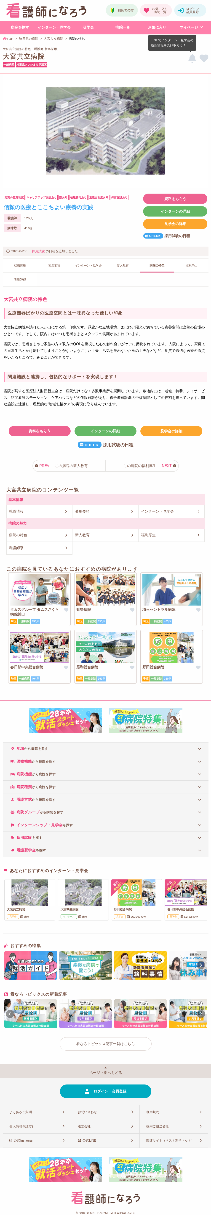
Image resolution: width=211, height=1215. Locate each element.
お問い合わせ (87, 1112)
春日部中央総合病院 (26, 667)
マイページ (189, 27)
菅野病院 (83, 610)
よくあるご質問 (20, 1112)
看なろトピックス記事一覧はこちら (105, 1044)
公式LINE (89, 1140)
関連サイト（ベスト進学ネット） (170, 1140)
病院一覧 (122, 27)
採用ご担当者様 (157, 1126)
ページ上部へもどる (105, 1073)
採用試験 (38, 251)
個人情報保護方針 (22, 1126)
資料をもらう (175, 199)
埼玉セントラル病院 (158, 610)
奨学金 (88, 27)
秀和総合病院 (87, 667)
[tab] (105, 748)
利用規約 (152, 1112)
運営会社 (84, 1126)
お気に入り (157, 27)
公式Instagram (24, 1140)
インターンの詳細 (175, 211)
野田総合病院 (153, 667)
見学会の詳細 (175, 224)
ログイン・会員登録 (109, 1091)
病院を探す (20, 27)
